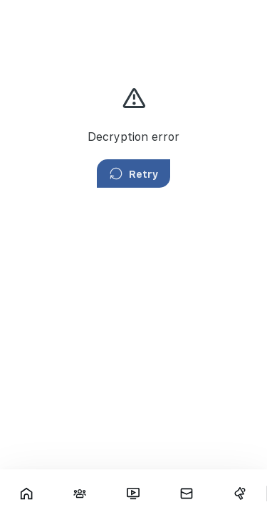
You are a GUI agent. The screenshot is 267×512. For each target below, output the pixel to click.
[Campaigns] (239, 493)
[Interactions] (80, 493)
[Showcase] (26, 493)
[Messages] (186, 493)
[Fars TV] (133, 493)
